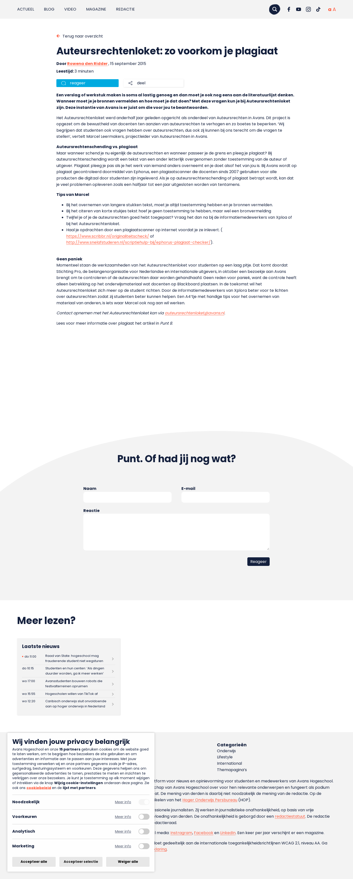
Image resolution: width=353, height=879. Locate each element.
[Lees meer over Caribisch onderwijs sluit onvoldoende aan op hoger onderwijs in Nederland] (68, 704)
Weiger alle (128, 861)
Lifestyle (225, 757)
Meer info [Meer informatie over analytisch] (123, 831)
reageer (78, 83)
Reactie (91, 510)
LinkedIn (228, 833)
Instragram (181, 833)
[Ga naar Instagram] (308, 9)
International (229, 763)
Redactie (125, 9)
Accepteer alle (34, 861)
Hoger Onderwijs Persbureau (209, 800)
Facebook (203, 833)
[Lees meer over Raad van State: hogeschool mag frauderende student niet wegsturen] (68, 658)
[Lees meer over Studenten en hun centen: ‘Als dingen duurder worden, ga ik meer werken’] (68, 671)
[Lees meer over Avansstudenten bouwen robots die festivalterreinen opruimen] (68, 683)
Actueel (25, 9)
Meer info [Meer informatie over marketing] (123, 846)
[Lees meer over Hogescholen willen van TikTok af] (68, 694)
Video (70, 9)
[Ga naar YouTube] (298, 9)
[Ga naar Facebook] (289, 9)
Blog (49, 9)
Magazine (96, 9)
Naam (89, 488)
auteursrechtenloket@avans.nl (194, 313)
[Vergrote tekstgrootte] (334, 9)
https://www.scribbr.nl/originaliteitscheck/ (107, 236)
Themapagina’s (232, 770)
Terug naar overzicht (83, 36)
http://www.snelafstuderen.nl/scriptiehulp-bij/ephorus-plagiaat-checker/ (138, 242)
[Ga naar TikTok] (318, 9)
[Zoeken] (274, 9)
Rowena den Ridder (87, 63)
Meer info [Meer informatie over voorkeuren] (123, 817)
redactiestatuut (290, 816)
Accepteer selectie (81, 861)
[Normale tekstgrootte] (329, 9)
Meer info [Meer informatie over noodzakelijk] (123, 802)
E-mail (188, 488)
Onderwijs (226, 751)
